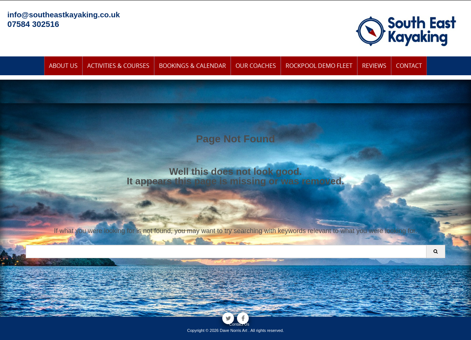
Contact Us (239, 324)
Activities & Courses (118, 66)
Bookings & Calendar (192, 66)
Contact (409, 66)
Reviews (374, 66)
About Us (63, 66)
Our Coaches (256, 66)
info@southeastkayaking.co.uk (63, 14)
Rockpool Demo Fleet (319, 66)
